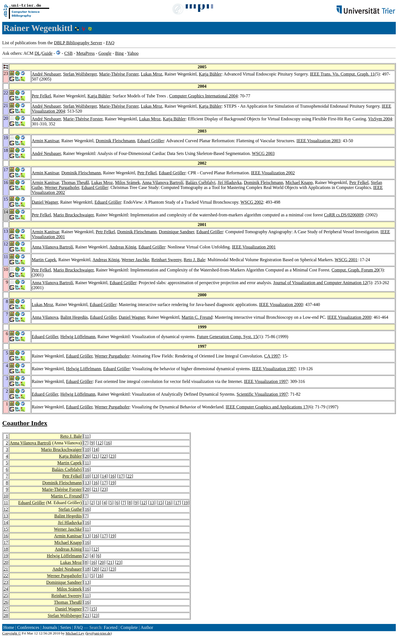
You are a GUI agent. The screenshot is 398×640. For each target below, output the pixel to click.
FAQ (110, 42)
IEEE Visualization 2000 (281, 304)
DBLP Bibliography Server (78, 42)
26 (6, 602)
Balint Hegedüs (74, 317)
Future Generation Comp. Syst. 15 (227, 336)
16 (108, 443)
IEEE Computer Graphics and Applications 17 (266, 407)
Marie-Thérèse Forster (119, 74)
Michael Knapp (299, 182)
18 (6, 549)
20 (87, 456)
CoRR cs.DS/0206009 (343, 215)
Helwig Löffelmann (77, 336)
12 (99, 443)
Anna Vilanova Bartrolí (162, 182)
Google (104, 53)
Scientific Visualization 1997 (262, 394)
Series (65, 627)
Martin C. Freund (197, 317)
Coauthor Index (24, 423)
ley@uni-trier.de (99, 633)
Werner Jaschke (135, 259)
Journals (49, 627)
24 (6, 589)
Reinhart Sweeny (166, 259)
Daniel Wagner (45, 202)
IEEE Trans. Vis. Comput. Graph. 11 (342, 74)
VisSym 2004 (380, 118)
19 (112, 482)
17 (121, 476)
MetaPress (85, 53)
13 (95, 476)
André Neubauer (46, 74)
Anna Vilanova (45, 317)
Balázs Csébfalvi (200, 182)
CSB (68, 53)
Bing (119, 53)
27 (6, 609)
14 (95, 449)
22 (104, 456)
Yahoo (132, 53)
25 (6, 595)
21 (95, 456)
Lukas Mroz (151, 74)
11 (87, 436)
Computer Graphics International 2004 (203, 96)
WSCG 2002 (251, 202)
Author (147, 627)
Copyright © (11, 633)
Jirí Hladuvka (230, 182)
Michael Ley (75, 633)
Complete (129, 627)
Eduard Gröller (150, 140)
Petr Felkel (41, 96)
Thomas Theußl (75, 182)
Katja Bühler (210, 74)
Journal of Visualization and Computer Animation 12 (320, 282)
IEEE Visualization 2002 (273, 172)
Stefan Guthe (70, 509)
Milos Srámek (127, 182)
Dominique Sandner (176, 231)
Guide (47, 53)
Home (8, 627)
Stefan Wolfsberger (80, 74)
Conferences (28, 627)
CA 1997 (272, 356)
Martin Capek (44, 259)
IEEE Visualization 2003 (319, 140)
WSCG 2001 (346, 259)
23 (112, 456)
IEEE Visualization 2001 (254, 247)
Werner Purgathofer (62, 187)
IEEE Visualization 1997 (274, 368)
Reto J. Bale (194, 259)
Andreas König (122, 247)
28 (6, 615)
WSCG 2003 (263, 153)
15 (160, 502)
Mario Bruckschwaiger (73, 215)
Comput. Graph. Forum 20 (355, 270)
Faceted (110, 627)
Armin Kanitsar (45, 140)
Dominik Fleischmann (115, 140)
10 (87, 449)
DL (37, 53)
